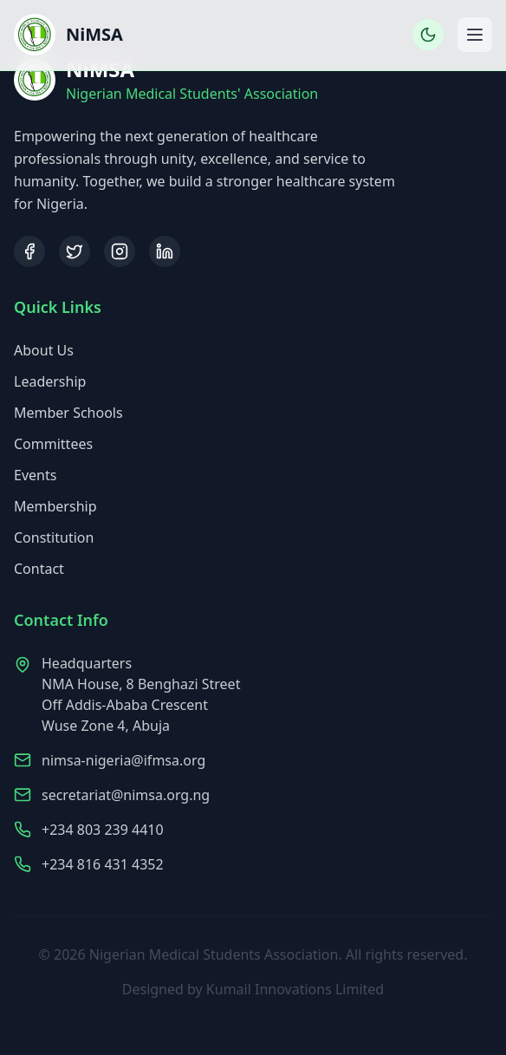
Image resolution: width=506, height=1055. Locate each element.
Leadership (50, 382)
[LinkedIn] (164, 251)
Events (35, 475)
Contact (39, 569)
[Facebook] (29, 251)
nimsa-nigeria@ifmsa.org (123, 762)
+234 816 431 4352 (103, 866)
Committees (53, 444)
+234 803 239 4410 (103, 831)
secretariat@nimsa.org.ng (126, 796)
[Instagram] (119, 251)
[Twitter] (74, 251)
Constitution (54, 538)
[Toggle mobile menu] (474, 34)
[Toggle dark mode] (428, 34)
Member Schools (68, 413)
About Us (44, 351)
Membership (55, 507)
